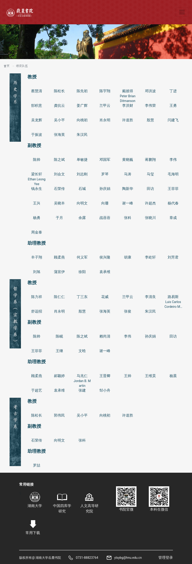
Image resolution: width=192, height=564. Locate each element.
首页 (7, 66)
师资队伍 (22, 66)
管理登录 (165, 557)
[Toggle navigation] (182, 12)
